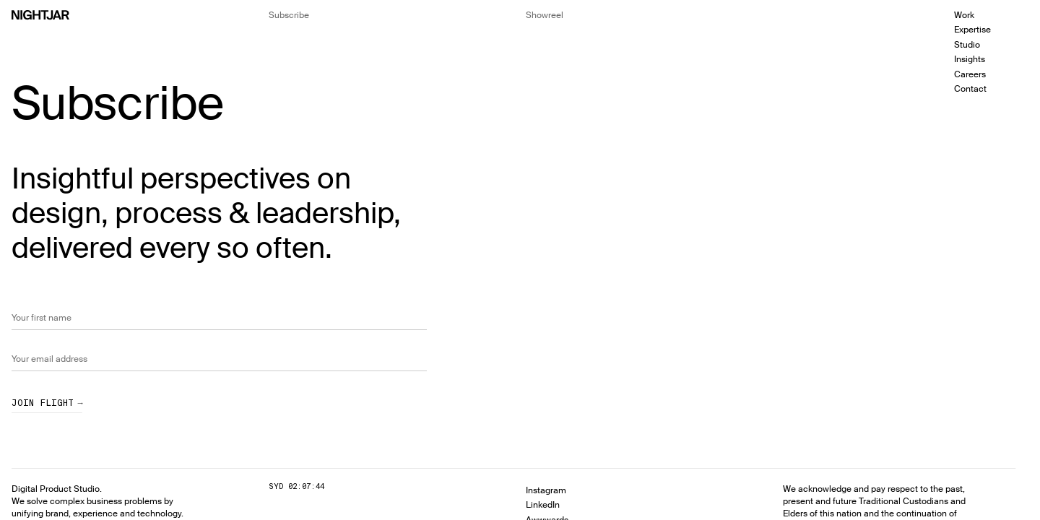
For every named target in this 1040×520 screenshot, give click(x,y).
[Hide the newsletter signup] (289, 15)
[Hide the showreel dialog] (544, 15)
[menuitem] (991, 15)
